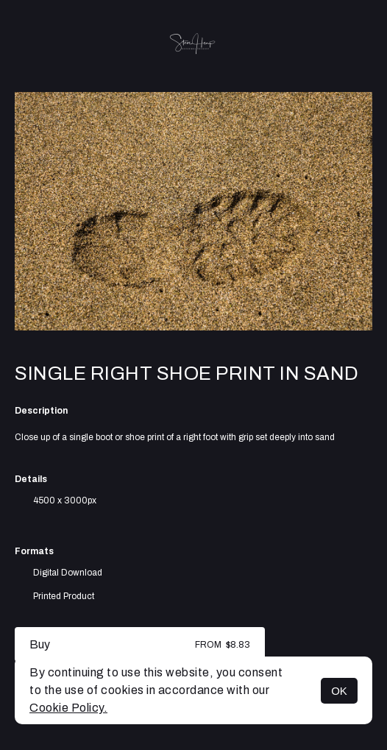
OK (339, 690)
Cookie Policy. (68, 707)
